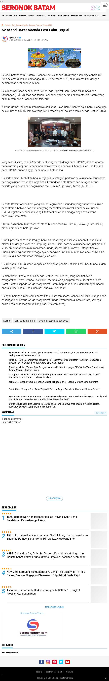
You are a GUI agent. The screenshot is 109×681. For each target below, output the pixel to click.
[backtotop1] (106, 678)
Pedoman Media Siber (54, 672)
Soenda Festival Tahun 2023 (40, 25)
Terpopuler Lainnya (54, 607)
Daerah (104, 15)
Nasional (41, 15)
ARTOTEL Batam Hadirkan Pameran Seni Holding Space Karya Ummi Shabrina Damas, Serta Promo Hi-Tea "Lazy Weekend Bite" (47, 537)
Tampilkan (101, 413)
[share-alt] (11, 331)
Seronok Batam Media (31, 613)
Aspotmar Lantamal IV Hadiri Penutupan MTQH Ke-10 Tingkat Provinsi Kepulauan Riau (43, 592)
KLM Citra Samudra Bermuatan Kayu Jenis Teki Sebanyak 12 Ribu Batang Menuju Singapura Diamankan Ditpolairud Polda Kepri (46, 573)
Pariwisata (11, 15)
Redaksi (39, 672)
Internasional (91, 15)
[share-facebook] (33, 331)
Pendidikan (63, 15)
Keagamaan (76, 15)
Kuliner (22, 15)
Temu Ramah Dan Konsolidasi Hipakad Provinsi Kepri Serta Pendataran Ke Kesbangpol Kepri (42, 518)
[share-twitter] (54, 331)
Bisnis (31, 15)
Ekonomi (52, 15)
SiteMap (70, 672)
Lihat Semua (54, 498)
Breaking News (10, 652)
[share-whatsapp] (76, 331)
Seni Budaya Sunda (20, 25)
